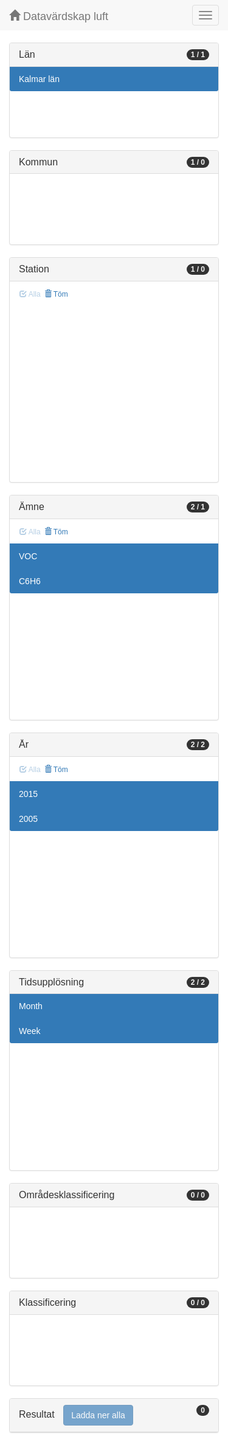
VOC (28, 556)
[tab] (114, 1415)
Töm (56, 294)
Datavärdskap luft (58, 16)
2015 (28, 794)
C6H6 (30, 581)
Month (31, 1006)
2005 (28, 819)
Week (30, 1031)
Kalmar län (39, 79)
